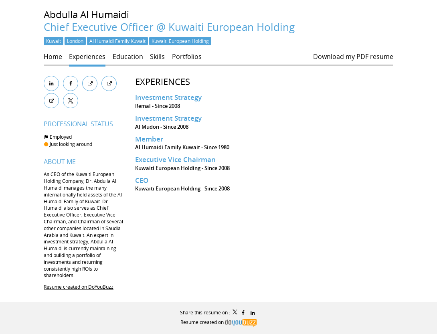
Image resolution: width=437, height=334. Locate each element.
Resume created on (218, 322)
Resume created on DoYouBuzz (78, 286)
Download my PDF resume (353, 57)
